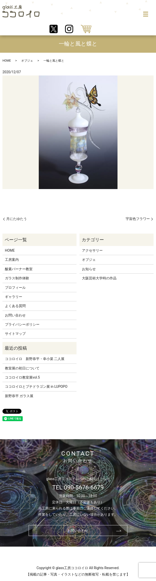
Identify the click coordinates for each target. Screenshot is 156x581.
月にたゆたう (16, 219)
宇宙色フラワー (138, 219)
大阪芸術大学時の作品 (99, 278)
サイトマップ (15, 334)
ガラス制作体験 (17, 278)
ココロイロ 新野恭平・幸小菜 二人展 (34, 359)
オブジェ (27, 60)
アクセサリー (92, 250)
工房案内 (12, 260)
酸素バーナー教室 (19, 269)
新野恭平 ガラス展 (19, 396)
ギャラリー (13, 297)
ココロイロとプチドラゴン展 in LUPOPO (36, 386)
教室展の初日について (22, 368)
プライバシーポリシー (22, 324)
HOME (6, 60)
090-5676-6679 (84, 487)
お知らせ (89, 269)
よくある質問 (15, 306)
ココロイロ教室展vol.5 (22, 377)
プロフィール (15, 288)
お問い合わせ (15, 315)
